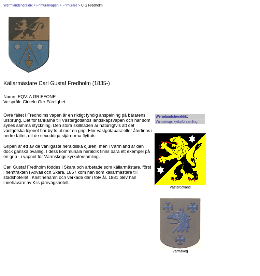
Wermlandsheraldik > (19, 5)
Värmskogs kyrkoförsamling (177, 121)
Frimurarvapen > (49, 5)
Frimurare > (71, 5)
